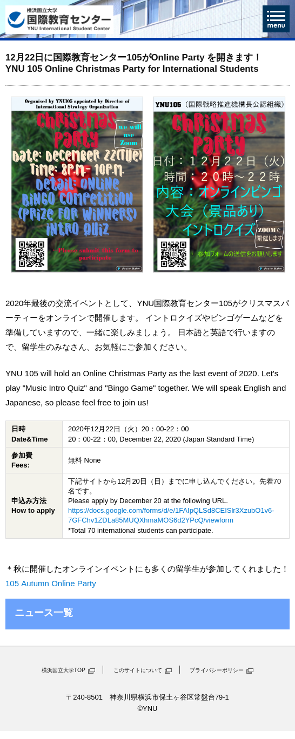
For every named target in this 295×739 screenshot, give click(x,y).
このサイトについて (137, 670)
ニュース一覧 (44, 612)
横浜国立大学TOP (63, 670)
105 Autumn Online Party (50, 583)
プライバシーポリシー (217, 670)
